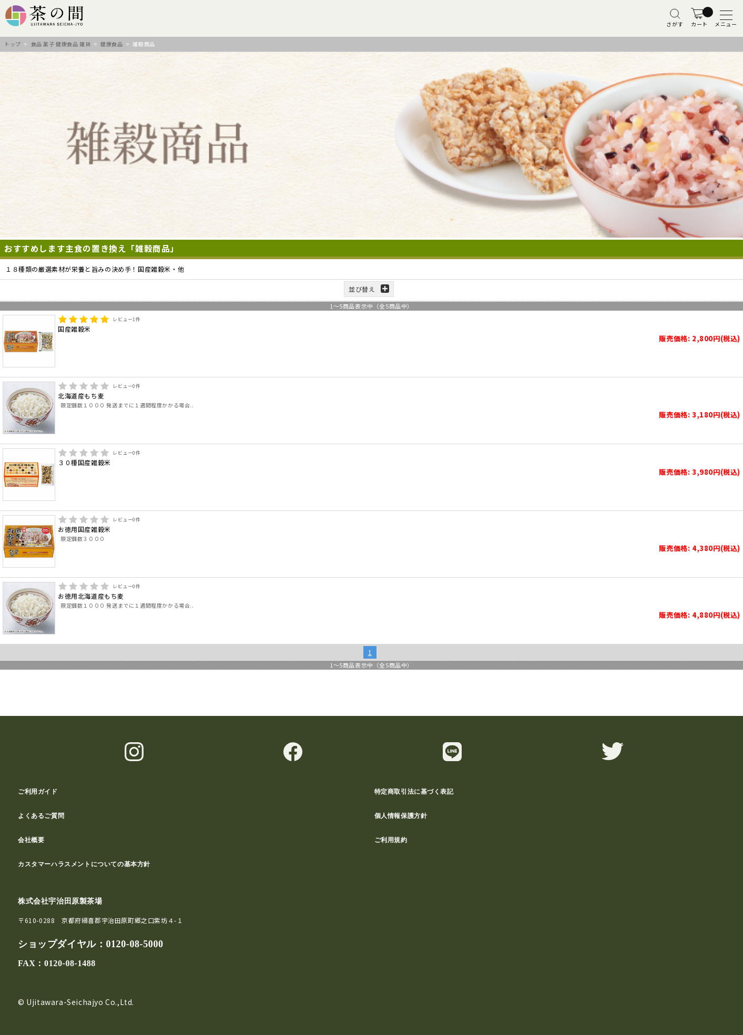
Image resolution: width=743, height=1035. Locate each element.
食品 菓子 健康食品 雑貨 (61, 44)
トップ (12, 44)
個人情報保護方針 (401, 815)
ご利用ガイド (38, 791)
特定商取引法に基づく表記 (414, 791)
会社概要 (31, 840)
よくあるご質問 (41, 815)
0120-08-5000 (134, 944)
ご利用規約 (391, 840)
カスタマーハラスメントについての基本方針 (84, 864)
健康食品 (111, 44)
